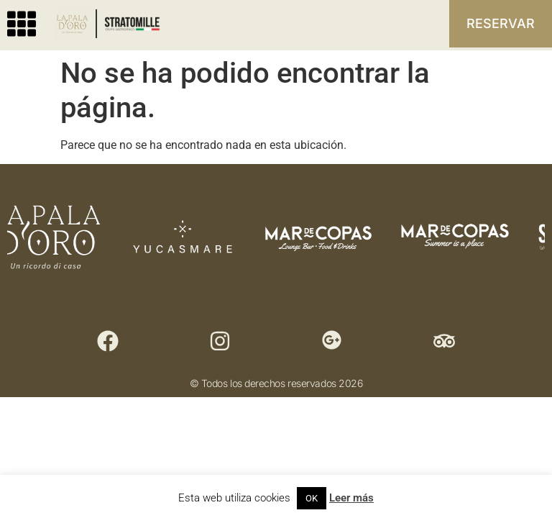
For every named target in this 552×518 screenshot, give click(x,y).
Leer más (351, 497)
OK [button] (311, 498)
